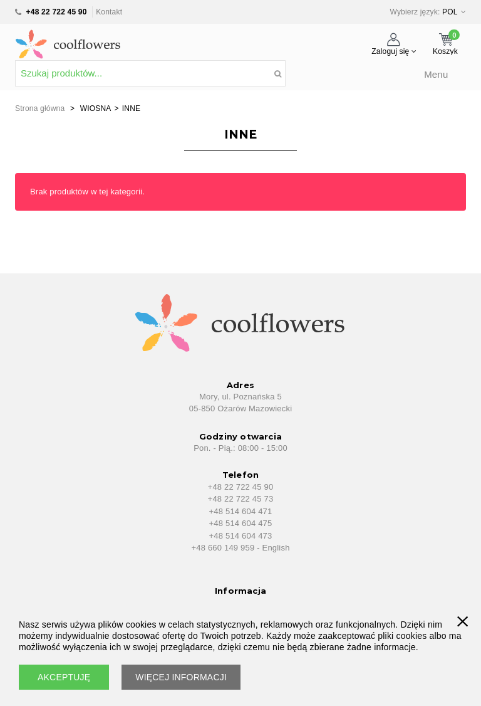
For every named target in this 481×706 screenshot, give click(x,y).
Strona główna (40, 108)
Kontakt (109, 12)
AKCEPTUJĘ (64, 677)
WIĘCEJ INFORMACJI (181, 677)
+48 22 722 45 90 (56, 12)
